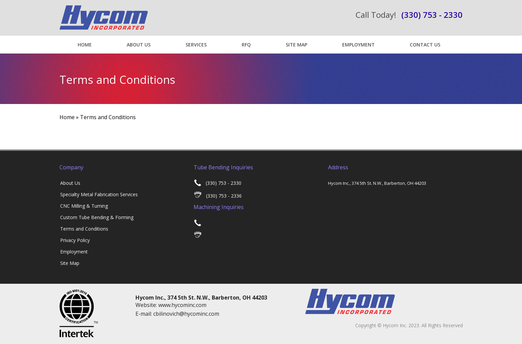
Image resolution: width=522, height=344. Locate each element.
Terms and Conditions (84, 229)
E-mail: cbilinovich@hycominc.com (177, 313)
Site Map (296, 44)
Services (196, 44)
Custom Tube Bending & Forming (96, 217)
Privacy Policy (75, 240)
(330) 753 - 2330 (217, 183)
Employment (358, 44)
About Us (139, 44)
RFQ (246, 44)
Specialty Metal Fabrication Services (99, 194)
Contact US (425, 44)
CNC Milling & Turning (84, 206)
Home (85, 44)
